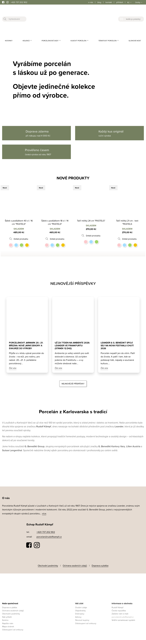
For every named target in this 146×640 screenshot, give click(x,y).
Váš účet (79, 602)
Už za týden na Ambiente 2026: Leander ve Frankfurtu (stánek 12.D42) (72, 345)
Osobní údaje (81, 606)
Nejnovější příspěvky (73, 383)
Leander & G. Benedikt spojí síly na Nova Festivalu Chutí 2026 (118, 345)
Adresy (78, 616)
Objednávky (80, 609)
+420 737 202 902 (19, 2)
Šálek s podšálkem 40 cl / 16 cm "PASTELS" (19, 222)
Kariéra (5, 619)
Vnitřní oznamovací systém (123, 619)
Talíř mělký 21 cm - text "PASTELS (127, 222)
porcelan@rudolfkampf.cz (49, 536)
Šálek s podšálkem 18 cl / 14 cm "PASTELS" (54, 222)
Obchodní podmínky (48, 565)
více (44, 513)
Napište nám (7, 622)
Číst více (12, 368)
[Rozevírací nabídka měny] (129, 2)
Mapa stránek (8, 625)
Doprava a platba (100, 565)
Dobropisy (79, 613)
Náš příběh (7, 616)
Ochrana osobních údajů (75, 565)
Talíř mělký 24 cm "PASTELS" (91, 220)
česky (137, 2)
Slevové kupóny (82, 619)
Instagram (36, 545)
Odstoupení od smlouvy (12, 629)
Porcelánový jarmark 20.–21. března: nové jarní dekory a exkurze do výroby (26, 345)
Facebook (29, 545)
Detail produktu (21, 238)
